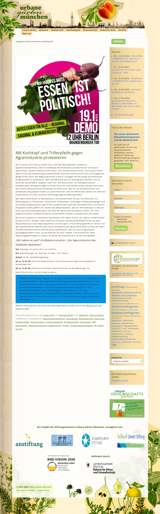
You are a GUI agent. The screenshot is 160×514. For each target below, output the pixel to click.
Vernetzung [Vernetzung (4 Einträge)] (116, 342)
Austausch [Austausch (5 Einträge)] (116, 290)
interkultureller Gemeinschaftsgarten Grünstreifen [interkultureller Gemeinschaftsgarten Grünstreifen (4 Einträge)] (126, 317)
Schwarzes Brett (108, 30)
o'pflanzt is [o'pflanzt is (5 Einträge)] (116, 328)
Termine (122, 30)
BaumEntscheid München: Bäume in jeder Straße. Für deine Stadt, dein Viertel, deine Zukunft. (126, 104)
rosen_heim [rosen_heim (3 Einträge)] (126, 331)
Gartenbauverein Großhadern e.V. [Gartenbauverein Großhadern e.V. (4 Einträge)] (125, 304)
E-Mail (118, 190)
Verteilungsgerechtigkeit (81, 325)
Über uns (26, 33)
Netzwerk (43, 30)
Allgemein (83, 315)
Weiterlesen (123, 165)
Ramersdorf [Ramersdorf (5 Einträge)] (116, 331)
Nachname (119, 207)
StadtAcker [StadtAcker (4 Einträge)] (128, 334)
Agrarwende (72, 318)
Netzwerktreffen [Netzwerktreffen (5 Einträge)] (131, 326)
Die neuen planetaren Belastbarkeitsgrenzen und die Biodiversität (127, 136)
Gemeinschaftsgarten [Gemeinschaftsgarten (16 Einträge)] (125, 306)
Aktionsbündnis (86, 318)
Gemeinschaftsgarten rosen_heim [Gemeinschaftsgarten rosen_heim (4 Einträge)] (125, 310)
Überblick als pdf (120, 380)
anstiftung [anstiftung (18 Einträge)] (118, 286)
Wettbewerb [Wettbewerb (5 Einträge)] (127, 342)
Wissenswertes (90, 30)
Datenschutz (44, 490)
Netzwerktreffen (123, 222)
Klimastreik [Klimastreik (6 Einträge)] (128, 320)
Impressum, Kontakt (25, 490)
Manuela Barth (66, 315)
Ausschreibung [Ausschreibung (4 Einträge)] (131, 287)
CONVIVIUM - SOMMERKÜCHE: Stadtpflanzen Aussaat (127, 81)
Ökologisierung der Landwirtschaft (45, 325)
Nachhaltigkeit (73, 30)
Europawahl (85, 322)
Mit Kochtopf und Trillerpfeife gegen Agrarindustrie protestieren (49, 155)
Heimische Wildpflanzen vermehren (126, 90)
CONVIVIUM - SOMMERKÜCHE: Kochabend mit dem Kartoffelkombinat (127, 58)
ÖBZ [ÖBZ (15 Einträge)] (114, 345)
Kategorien (117, 357)
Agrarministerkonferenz (54, 318)
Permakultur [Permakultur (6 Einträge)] (133, 328)
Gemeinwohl (22, 325)
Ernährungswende (54, 322)
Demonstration (97, 315)
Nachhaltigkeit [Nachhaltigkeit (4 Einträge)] (117, 326)
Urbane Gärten (29, 30)
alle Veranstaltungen (124, 114)
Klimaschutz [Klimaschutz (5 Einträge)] (117, 320)
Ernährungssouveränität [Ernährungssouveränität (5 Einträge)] (122, 298)
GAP (94, 322)
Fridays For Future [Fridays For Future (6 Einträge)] (120, 301)
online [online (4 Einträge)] (124, 329)
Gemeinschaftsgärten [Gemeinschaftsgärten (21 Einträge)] (125, 313)
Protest (65, 325)
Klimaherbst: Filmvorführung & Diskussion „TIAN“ (126, 71)
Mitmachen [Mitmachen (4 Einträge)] (116, 323)
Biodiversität (57, 30)
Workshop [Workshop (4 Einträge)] (137, 342)
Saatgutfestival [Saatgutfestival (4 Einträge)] (117, 334)
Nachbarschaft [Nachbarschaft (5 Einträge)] (128, 323)
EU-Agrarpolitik (71, 322)
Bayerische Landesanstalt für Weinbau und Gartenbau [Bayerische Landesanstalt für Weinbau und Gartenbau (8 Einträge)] (126, 294)
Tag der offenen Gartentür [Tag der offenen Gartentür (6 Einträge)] (124, 339)
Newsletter (121, 219)
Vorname (118, 198)
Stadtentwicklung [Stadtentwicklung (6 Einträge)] (120, 336)
